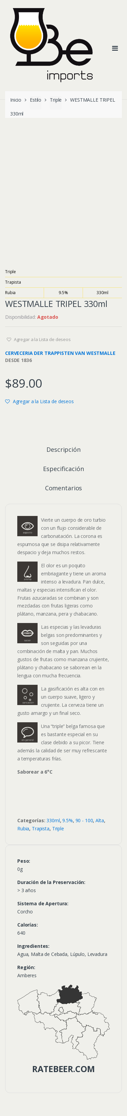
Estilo (35, 100)
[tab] (63, 452)
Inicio (15, 100)
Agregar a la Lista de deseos (42, 339)
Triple (56, 100)
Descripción (63, 449)
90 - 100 (84, 820)
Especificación (63, 469)
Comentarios (63, 488)
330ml (102, 292)
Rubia (10, 292)
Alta (100, 820)
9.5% (63, 292)
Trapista (13, 282)
